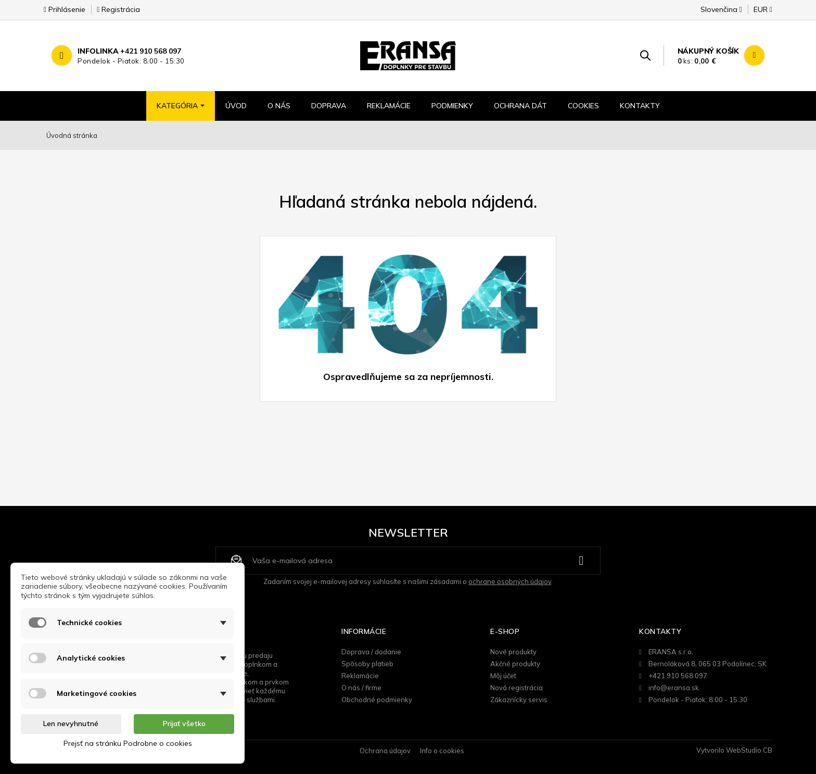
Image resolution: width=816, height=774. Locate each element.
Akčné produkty (515, 663)
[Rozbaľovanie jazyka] (721, 12)
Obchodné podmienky (376, 699)
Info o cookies (442, 750)
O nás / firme (361, 687)
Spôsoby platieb (367, 663)
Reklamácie (360, 675)
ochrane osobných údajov (509, 581)
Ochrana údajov (385, 750)
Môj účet (503, 675)
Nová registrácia (516, 687)
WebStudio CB (749, 750)
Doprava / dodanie (371, 652)
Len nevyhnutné (70, 723)
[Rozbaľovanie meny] (758, 12)
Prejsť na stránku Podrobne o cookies (127, 743)
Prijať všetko (184, 723)
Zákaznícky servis (518, 699)
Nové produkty (513, 652)
